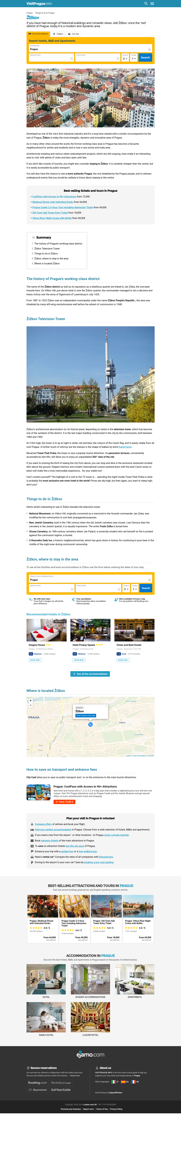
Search (145, 57)
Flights (60, 34)
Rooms (133, 55)
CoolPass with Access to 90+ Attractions (54, 196)
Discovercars (106, 856)
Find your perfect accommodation (53, 829)
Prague (137, 1075)
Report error (88, 1119)
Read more (75, 1075)
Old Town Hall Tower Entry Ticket (50, 212)
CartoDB (150, 756)
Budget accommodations (90, 981)
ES (98, 1086)
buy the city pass (75, 846)
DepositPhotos (115, 1103)
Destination (34, 46)
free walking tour (88, 851)
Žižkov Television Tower (47, 248)
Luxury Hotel (90, 1019)
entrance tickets (49, 840)
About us (105, 1067)
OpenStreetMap (139, 756)
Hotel (46, 981)
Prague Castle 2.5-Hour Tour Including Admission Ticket (62, 207)
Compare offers (43, 824)
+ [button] (30, 701)
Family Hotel (46, 1019)
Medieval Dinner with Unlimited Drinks (53, 202)
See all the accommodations (92, 673)
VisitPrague (39, 4)
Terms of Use (102, 1119)
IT (114, 1082)
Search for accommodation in (41, 576)
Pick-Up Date (81, 55)
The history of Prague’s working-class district (58, 243)
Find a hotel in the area (86, 716)
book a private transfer (116, 835)
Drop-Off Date (35, 55)
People (125, 55)
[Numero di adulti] (125, 59)
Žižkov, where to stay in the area (51, 258)
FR (98, 1091)
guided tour (67, 851)
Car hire (75, 34)
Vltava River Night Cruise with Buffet (52, 218)
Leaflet (128, 756)
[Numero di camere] (133, 59)
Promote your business (71, 1119)
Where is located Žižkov (47, 263)
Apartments (134, 981)
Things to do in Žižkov (46, 253)
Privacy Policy (116, 1119)
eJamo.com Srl (90, 1115)
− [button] (30, 705)
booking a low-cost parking (98, 862)
